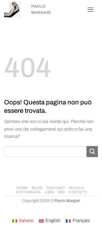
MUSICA (76, 188)
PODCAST (55, 188)
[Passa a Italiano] (23, 221)
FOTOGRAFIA (28, 192)
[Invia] (92, 151)
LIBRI (49, 192)
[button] (90, 9)
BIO (61, 192)
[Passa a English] (49, 221)
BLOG (37, 188)
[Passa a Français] (77, 221)
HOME (22, 188)
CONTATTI (78, 192)
